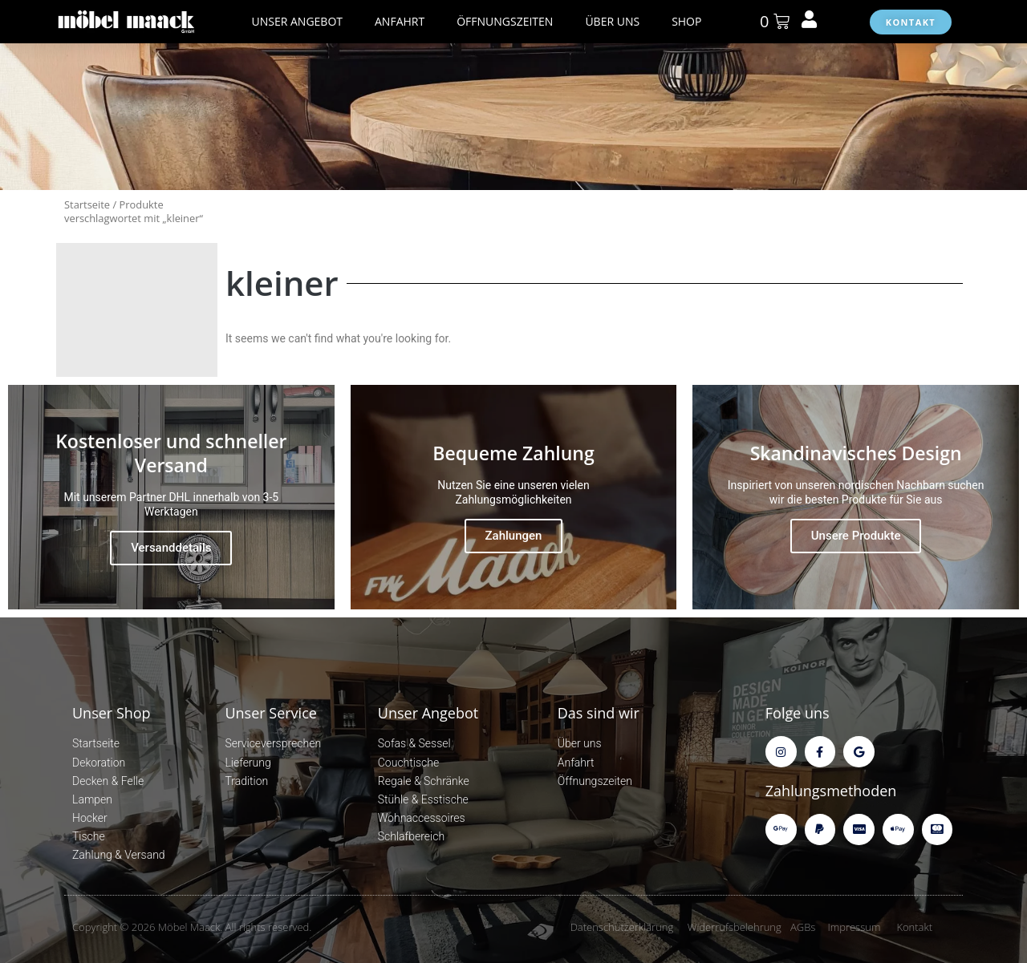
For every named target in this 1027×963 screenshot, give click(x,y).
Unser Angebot (428, 712)
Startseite (87, 204)
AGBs (802, 927)
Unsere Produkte (856, 535)
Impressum (853, 927)
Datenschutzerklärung (622, 927)
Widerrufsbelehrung (734, 927)
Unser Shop (111, 712)
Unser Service (270, 712)
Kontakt (914, 927)
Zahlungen (513, 535)
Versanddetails (171, 547)
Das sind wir (598, 712)
